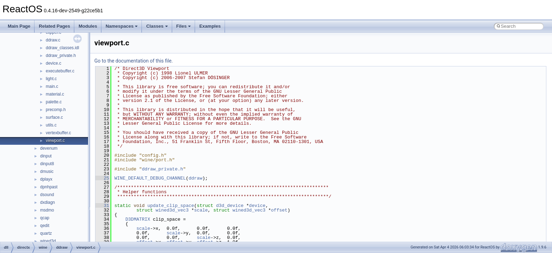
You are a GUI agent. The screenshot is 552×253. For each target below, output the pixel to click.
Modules (88, 26)
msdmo (47, 210)
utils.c (51, 125)
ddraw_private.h (61, 55)
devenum (48, 148)
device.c (53, 63)
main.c (52, 86)
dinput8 (47, 163)
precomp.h (56, 109)
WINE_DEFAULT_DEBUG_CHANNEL (150, 178)
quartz (46, 233)
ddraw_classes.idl (62, 47)
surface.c (54, 117)
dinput (46, 156)
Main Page (19, 26)
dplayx (46, 179)
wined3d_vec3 (172, 210)
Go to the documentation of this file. (133, 61)
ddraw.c (53, 40)
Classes (157, 26)
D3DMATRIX (137, 219)
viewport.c (55, 140)
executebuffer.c (60, 71)
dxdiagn (47, 202)
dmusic (47, 171)
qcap (44, 217)
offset (279, 210)
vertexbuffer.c (58, 132)
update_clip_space (171, 205)
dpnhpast (48, 186)
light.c (51, 78)
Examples (210, 26)
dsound (47, 194)
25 (102, 178)
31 (102, 205)
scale (201, 210)
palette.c (54, 101)
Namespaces (122, 26)
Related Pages (54, 26)
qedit (44, 225)
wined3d (48, 241)
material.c (55, 94)
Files (183, 26)
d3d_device (230, 205)
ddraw (195, 178)
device (257, 205)
